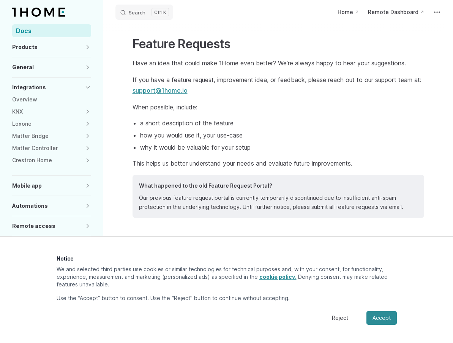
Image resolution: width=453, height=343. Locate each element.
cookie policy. (278, 276)
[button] (51, 47)
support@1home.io (160, 90)
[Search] (144, 12)
